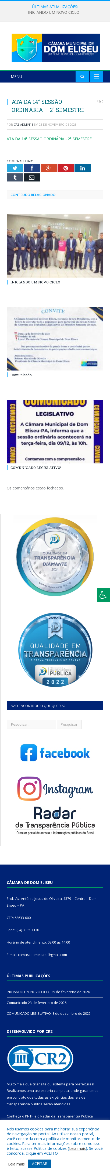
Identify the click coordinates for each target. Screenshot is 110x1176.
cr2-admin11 (23, 124)
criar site (40, 1084)
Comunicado (21, 374)
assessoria (44, 1090)
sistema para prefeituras (72, 1084)
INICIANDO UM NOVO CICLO (53, 12)
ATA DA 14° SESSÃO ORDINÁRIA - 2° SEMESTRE (49, 138)
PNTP (29, 1116)
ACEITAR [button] (39, 1163)
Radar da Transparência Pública (66, 1116)
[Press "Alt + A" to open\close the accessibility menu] (103, 595)
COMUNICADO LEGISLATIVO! (35, 467)
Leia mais (77, 1148)
